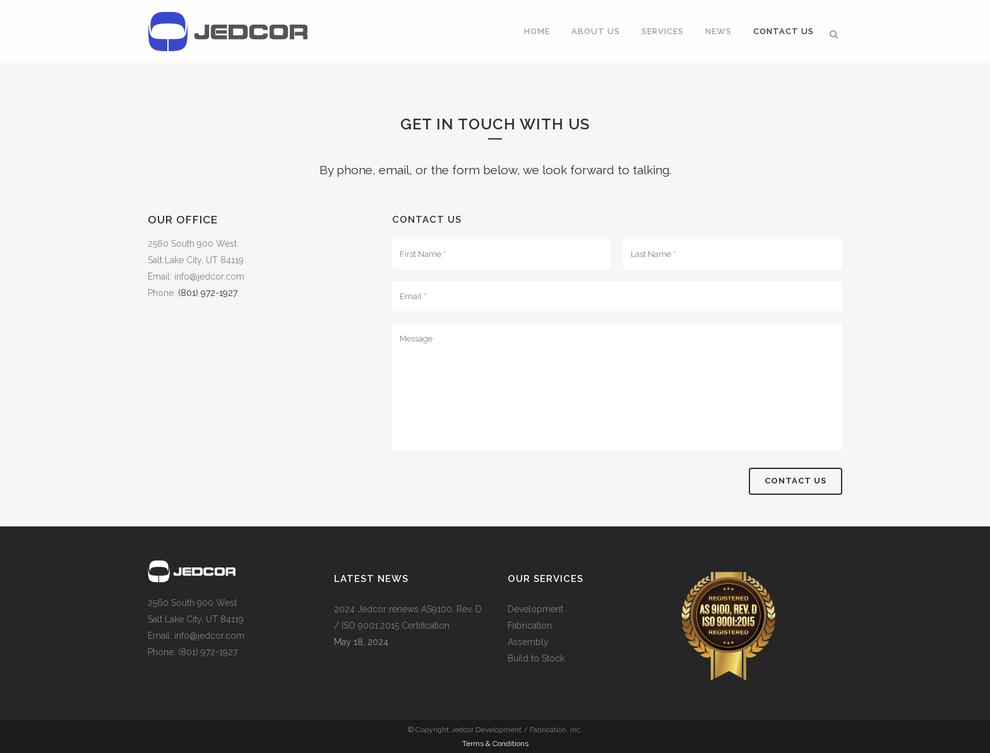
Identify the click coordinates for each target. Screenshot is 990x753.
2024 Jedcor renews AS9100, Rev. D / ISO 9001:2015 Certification (408, 617)
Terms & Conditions (495, 743)
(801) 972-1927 (207, 293)
